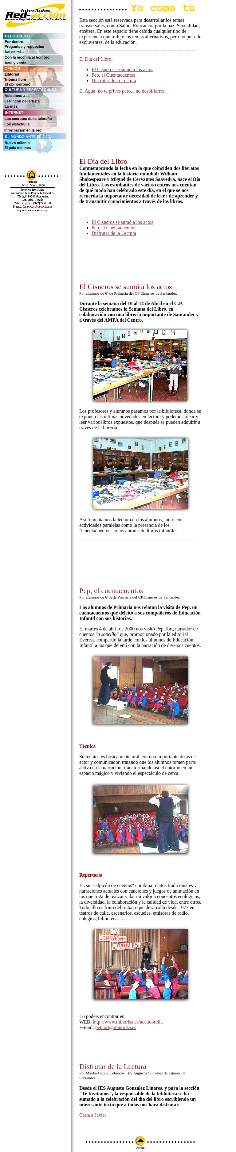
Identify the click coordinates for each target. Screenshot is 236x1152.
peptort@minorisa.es (115, 1027)
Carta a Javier (92, 1115)
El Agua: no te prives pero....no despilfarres (122, 91)
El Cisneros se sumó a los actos (122, 69)
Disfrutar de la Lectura (114, 80)
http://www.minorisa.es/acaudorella (128, 1021)
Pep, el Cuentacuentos (113, 75)
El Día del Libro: (96, 59)
